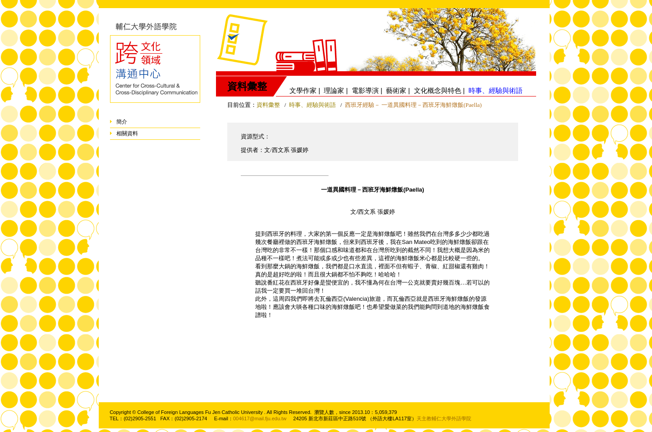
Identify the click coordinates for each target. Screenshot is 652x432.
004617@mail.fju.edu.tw (259, 418)
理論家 (334, 90)
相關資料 (127, 133)
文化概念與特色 (437, 90)
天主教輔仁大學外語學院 (444, 418)
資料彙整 (268, 104)
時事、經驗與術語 (313, 104)
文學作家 (303, 90)
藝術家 (396, 90)
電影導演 (365, 90)
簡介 (121, 122)
